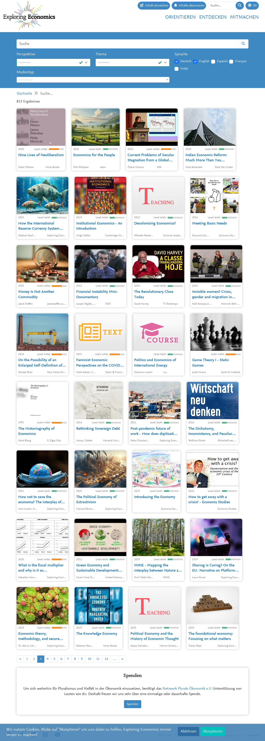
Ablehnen (188, 731)
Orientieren (180, 17)
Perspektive (26, 54)
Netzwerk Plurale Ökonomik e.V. (187, 689)
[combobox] (93, 80)
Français (240, 61)
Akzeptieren (213, 731)
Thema (101, 54)
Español (222, 61)
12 (106, 659)
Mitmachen (244, 17)
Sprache (181, 54)
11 (98, 659)
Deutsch (186, 61)
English (204, 61)
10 (89, 659)
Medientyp (25, 72)
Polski (184, 68)
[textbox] (93, 80)
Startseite (24, 94)
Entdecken (213, 17)
